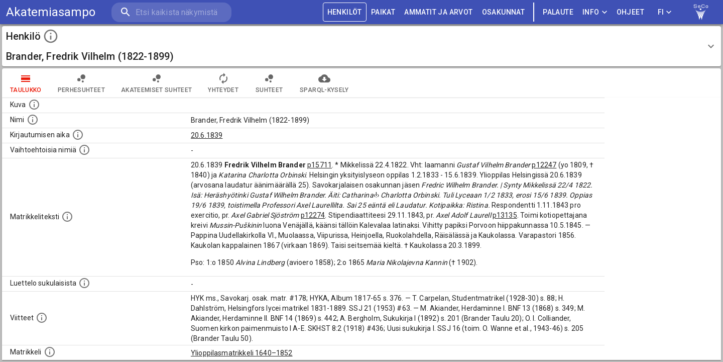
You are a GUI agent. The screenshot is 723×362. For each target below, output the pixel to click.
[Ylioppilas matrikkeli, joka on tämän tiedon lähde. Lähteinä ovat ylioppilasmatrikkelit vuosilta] (50, 352)
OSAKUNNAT (503, 12)
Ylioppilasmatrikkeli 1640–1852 (242, 353)
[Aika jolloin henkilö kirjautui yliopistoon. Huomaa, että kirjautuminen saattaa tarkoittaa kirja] (78, 135)
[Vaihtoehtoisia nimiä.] (84, 150)
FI (664, 12)
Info (595, 12)
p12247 (544, 165)
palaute (558, 12)
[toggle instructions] (51, 36)
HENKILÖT (344, 12)
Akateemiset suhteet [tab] (156, 83)
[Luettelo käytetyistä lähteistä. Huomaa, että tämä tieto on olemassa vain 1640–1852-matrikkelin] (42, 318)
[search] (170, 12)
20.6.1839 (206, 135)
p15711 (319, 165)
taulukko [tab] (26, 83)
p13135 (505, 215)
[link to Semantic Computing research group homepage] (701, 12)
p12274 (313, 215)
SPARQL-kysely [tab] (324, 83)
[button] (361, 46)
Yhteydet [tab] (223, 83)
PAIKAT (383, 12)
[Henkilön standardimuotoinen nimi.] (33, 120)
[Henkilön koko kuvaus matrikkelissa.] (67, 217)
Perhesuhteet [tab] (81, 83)
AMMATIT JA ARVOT (438, 12)
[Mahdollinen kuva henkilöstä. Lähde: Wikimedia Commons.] (34, 105)
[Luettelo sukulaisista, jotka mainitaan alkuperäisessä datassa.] (84, 283)
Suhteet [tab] (269, 83)
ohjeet (630, 12)
